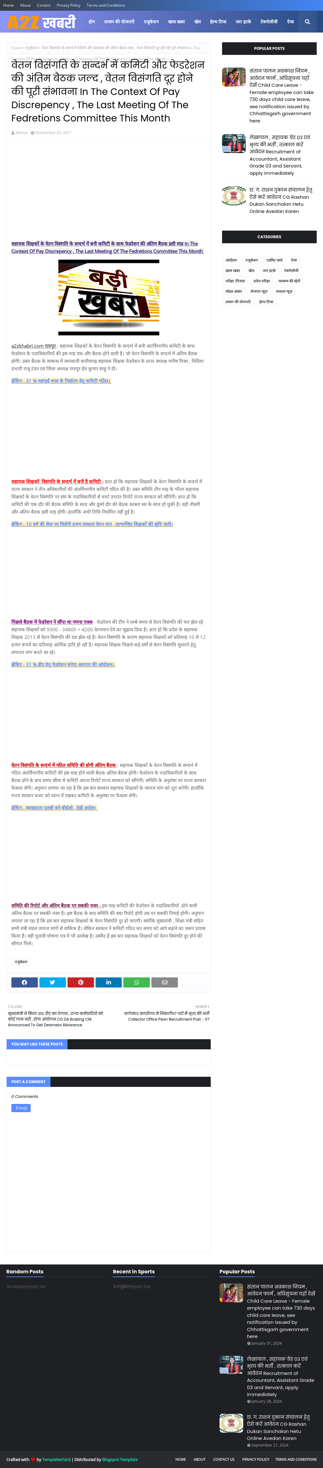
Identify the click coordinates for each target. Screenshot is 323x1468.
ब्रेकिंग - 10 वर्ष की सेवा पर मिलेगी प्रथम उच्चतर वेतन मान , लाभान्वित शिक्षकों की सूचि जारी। (92, 524)
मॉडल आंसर (234, 291)
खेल (251, 270)
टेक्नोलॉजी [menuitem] (269, 22)
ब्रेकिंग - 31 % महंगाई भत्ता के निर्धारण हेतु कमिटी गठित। (61, 381)
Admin (21, 132)
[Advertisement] (108, 191)
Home (8, 5)
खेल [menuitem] (197, 22)
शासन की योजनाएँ (238, 301)
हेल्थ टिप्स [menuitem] (218, 22)
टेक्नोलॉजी (291, 270)
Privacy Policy (68, 5)
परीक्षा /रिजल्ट (235, 281)
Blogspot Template (120, 1459)
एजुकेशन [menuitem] (151, 22)
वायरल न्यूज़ (284, 291)
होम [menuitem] (92, 22)
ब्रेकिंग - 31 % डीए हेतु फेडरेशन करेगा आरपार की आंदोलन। (63, 664)
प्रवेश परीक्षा (262, 281)
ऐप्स (294, 260)
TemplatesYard (56, 1459)
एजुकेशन (31, 47)
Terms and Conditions (106, 5)
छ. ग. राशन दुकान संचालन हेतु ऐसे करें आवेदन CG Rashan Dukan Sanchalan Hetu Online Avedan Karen (281, 200)
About (25, 5)
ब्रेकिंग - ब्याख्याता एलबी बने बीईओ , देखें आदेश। (54, 808)
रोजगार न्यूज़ (258, 291)
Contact (43, 5)
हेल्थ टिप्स (266, 301)
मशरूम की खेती (289, 281)
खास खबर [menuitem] (176, 22)
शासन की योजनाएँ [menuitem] (119, 22)
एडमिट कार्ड (274, 260)
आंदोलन (231, 260)
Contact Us (223, 1459)
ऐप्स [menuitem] (290, 22)
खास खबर (233, 270)
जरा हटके (269, 270)
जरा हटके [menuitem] (243, 22)
